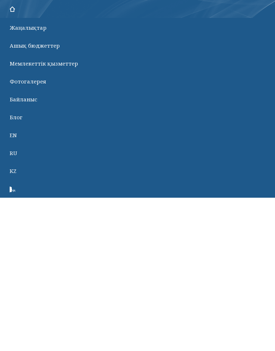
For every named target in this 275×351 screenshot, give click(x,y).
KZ (13, 170)
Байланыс (23, 99)
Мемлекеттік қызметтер (44, 63)
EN (13, 135)
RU (13, 153)
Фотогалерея (28, 81)
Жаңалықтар (28, 27)
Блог (16, 117)
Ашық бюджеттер (35, 45)
